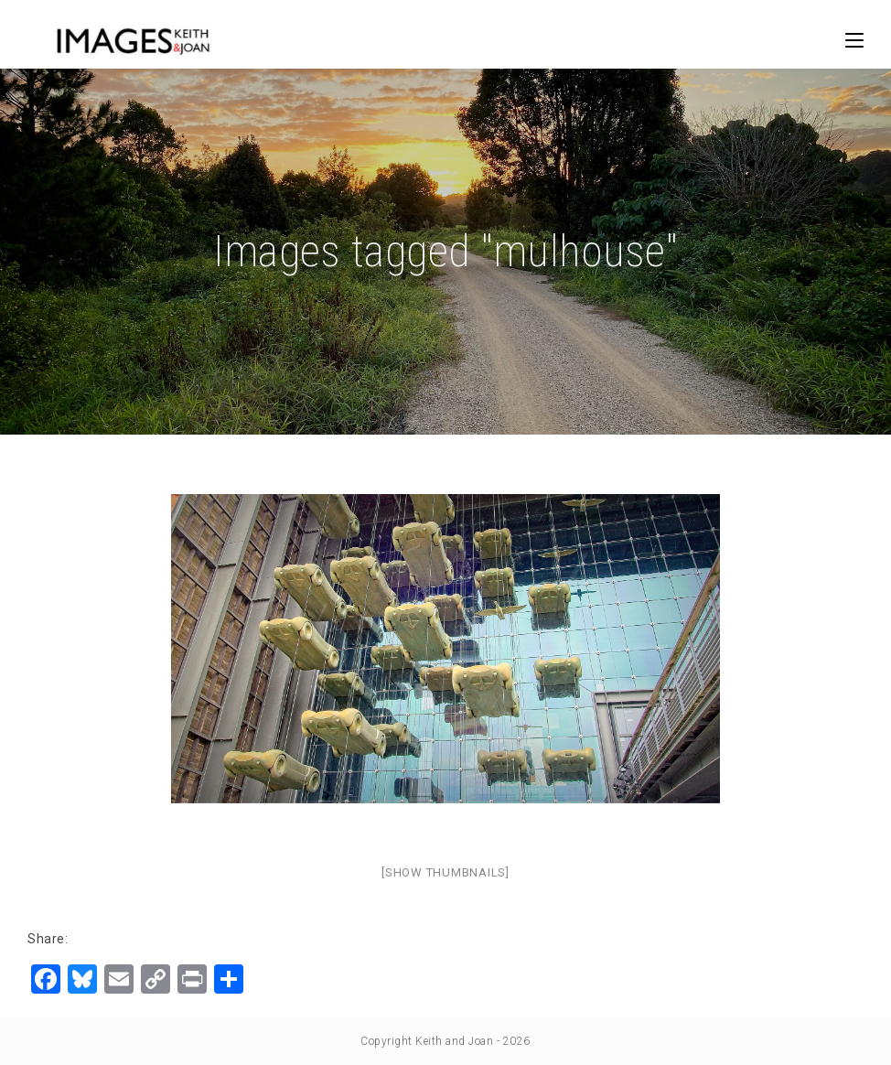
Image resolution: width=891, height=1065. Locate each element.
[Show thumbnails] (445, 872)
